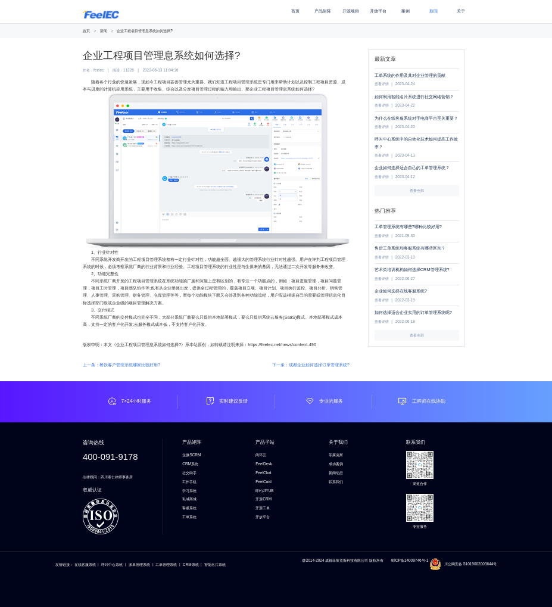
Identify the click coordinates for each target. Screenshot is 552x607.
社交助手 (189, 473)
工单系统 (189, 517)
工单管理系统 (166, 564)
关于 (461, 11)
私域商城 (189, 499)
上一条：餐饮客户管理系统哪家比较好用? (121, 365)
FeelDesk (263, 464)
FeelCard (263, 482)
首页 (295, 11)
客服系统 (189, 508)
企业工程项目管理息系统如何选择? (145, 31)
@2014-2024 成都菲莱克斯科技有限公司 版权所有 (342, 560)
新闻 (433, 11)
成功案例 (336, 464)
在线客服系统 (85, 564)
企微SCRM (191, 455)
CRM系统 (190, 464)
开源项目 (350, 11)
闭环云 (260, 455)
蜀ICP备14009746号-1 (410, 560)
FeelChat (263, 473)
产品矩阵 (322, 11)
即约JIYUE (264, 490)
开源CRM (263, 499)
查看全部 (417, 190)
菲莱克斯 (336, 455)
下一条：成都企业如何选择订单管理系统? (311, 365)
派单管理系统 (139, 564)
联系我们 (336, 482)
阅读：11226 (123, 70)
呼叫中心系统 (112, 564)
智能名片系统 (215, 564)
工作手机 (189, 482)
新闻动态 (336, 473)
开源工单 (262, 508)
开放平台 (378, 11)
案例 (405, 11)
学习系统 (189, 490)
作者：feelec (93, 70)
